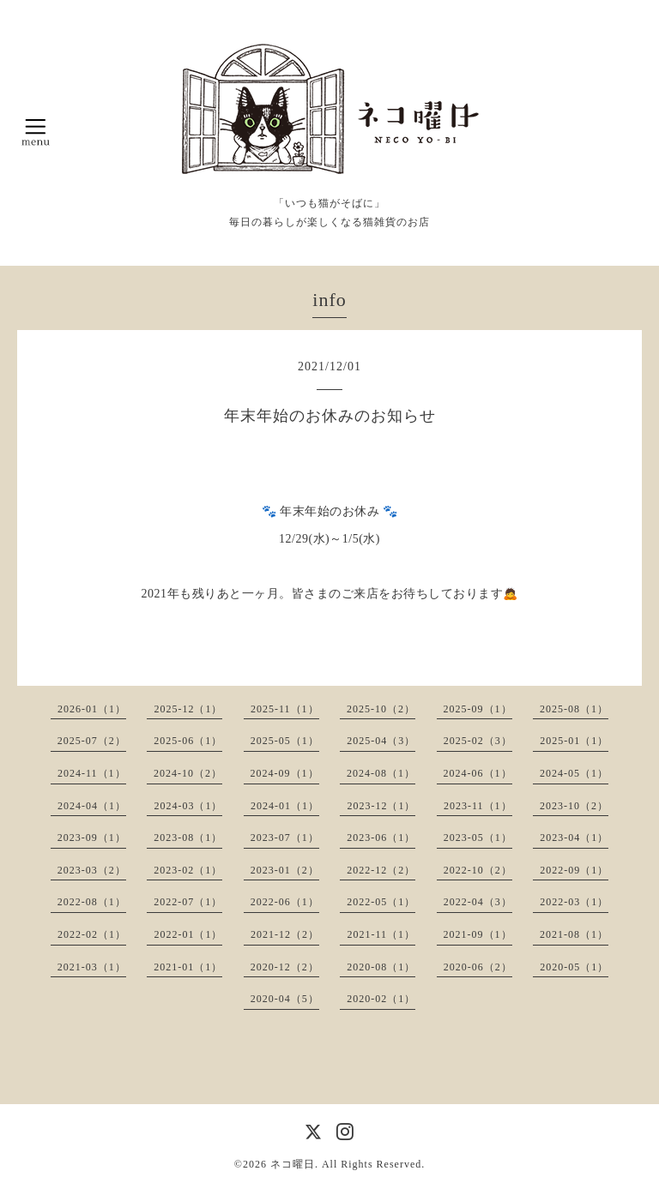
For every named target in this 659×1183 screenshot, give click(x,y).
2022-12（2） (381, 870)
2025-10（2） (381, 709)
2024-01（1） (285, 806)
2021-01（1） (188, 967)
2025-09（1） (478, 709)
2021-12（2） (285, 934)
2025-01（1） (574, 741)
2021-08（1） (574, 934)
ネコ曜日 (292, 1164)
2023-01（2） (285, 870)
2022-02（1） (91, 934)
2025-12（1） (188, 709)
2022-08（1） (91, 902)
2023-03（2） (91, 870)
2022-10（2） (478, 870)
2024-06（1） (478, 773)
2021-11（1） (381, 934)
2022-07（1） (188, 902)
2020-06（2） (478, 967)
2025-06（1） (188, 741)
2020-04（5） (285, 999)
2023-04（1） (574, 838)
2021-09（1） (478, 934)
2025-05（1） (285, 741)
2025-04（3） (381, 741)
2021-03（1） (91, 967)
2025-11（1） (285, 709)
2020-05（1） (574, 967)
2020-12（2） (285, 967)
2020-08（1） (381, 967)
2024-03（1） (188, 806)
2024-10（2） (188, 773)
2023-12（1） (381, 806)
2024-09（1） (285, 773)
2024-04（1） (91, 806)
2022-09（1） (574, 870)
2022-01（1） (188, 934)
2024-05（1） (574, 773)
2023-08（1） (188, 838)
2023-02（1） (188, 870)
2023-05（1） (478, 838)
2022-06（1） (285, 902)
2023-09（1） (91, 838)
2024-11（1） (91, 773)
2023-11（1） (478, 806)
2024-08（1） (381, 773)
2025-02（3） (478, 741)
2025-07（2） (91, 741)
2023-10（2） (574, 806)
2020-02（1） (381, 999)
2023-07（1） (285, 838)
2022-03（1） (574, 902)
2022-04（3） (478, 902)
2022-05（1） (381, 902)
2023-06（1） (381, 838)
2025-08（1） (574, 709)
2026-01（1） (91, 709)
